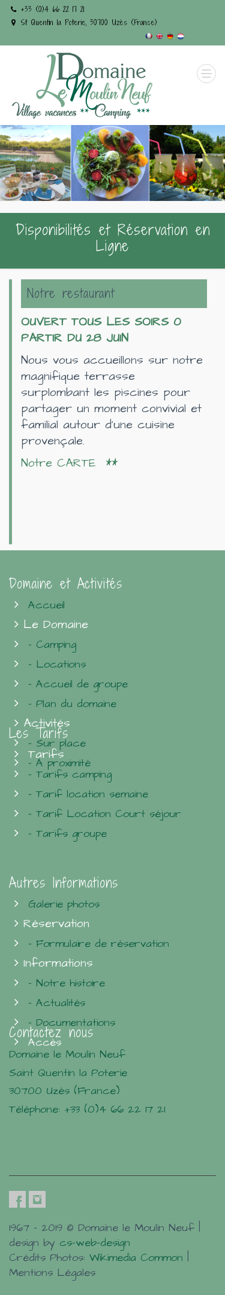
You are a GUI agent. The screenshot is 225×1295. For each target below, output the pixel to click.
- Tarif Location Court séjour (104, 813)
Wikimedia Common (136, 1257)
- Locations (57, 664)
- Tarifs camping (70, 774)
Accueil (46, 605)
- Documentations (71, 1022)
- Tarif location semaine (88, 794)
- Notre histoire (66, 983)
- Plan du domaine (72, 703)
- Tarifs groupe (67, 833)
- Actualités (56, 1002)
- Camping (52, 644)
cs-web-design (94, 1242)
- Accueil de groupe (78, 684)
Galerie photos (64, 904)
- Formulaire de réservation (98, 943)
